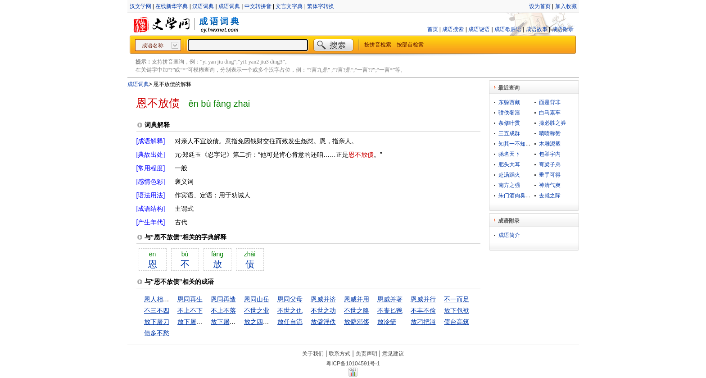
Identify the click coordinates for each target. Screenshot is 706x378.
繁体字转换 (320, 6)
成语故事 (537, 29)
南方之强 (509, 185)
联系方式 (339, 354)
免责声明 (366, 354)
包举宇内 (550, 154)
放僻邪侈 (356, 321)
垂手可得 (550, 175)
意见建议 (393, 354)
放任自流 (290, 321)
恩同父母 (290, 299)
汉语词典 (203, 6)
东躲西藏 (509, 102)
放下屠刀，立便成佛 (205, 321)
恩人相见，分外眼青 (172, 299)
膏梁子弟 (550, 164)
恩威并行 (423, 299)
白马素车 (550, 112)
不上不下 (190, 310)
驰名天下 (509, 154)
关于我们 (313, 354)
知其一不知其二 (517, 144)
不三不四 (156, 310)
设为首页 (540, 6)
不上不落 (223, 310)
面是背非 (550, 102)
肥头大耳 (509, 164)
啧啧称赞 (550, 133)
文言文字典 (289, 6)
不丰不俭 (423, 310)
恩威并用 (356, 299)
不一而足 (456, 299)
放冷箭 (386, 321)
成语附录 (563, 29)
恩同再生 (190, 299)
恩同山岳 (256, 299)
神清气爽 (550, 185)
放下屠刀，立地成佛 (239, 321)
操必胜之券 (552, 123)
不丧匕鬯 (390, 310)
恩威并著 (390, 299)
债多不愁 (156, 333)
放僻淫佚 (323, 321)
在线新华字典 (171, 6)
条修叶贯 (509, 123)
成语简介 (509, 235)
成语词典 (229, 6)
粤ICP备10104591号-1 (353, 363)
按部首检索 (410, 44)
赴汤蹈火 (509, 175)
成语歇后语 (507, 29)
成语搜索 (453, 29)
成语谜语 (479, 29)
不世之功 (323, 310)
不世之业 (256, 310)
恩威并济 (323, 299)
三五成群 (509, 133)
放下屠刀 (156, 321)
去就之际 (550, 195)
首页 (432, 29)
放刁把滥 (423, 321)
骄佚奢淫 (509, 112)
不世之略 (356, 310)
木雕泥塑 (550, 144)
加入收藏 (566, 6)
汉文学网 (140, 6)
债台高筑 (456, 321)
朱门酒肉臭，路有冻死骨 (528, 195)
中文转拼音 (258, 6)
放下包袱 (456, 310)
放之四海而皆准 (266, 321)
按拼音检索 (377, 44)
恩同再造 (223, 299)
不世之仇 (290, 310)
